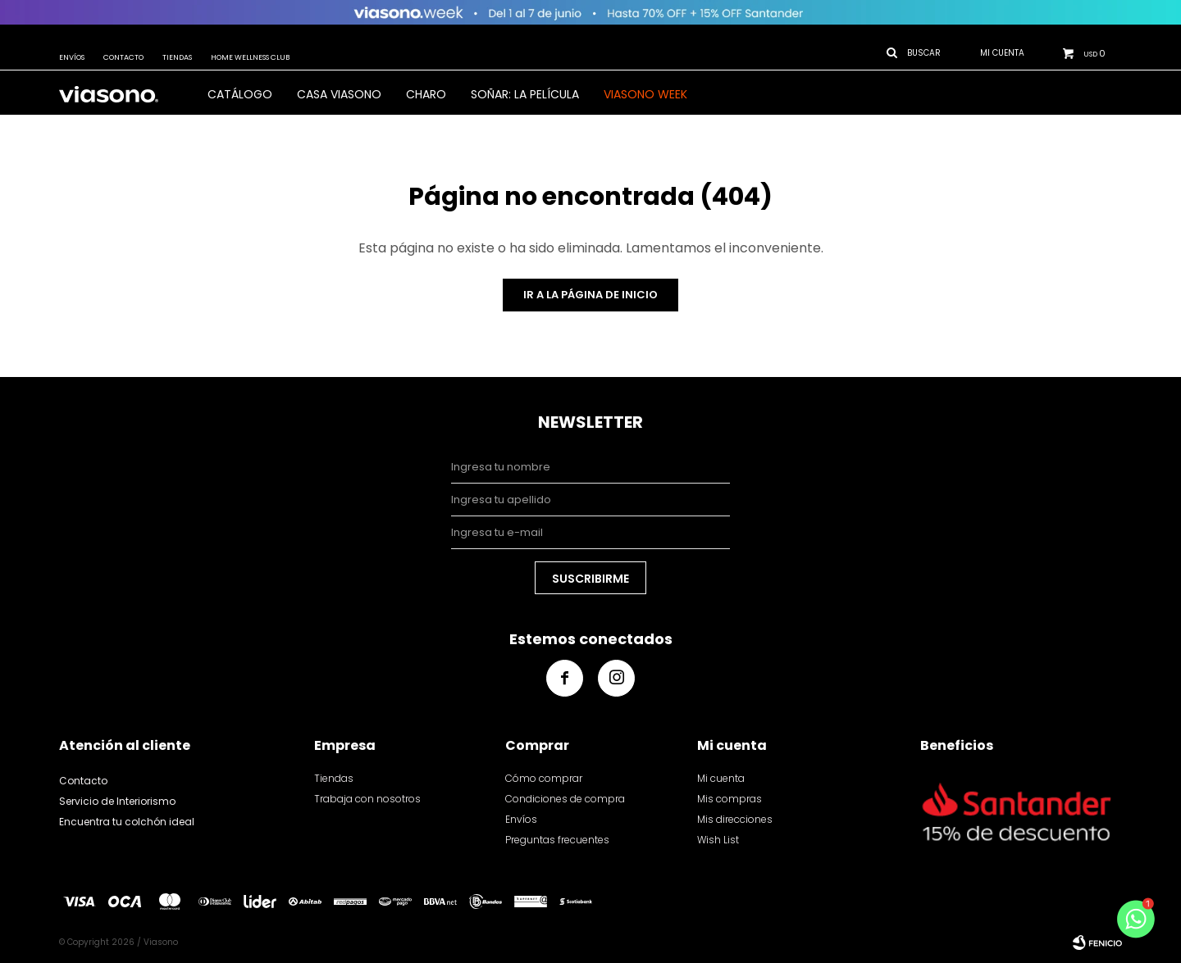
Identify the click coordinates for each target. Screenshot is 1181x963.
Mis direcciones (735, 819)
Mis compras (729, 799)
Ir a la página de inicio (590, 294)
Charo (426, 94)
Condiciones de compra (565, 799)
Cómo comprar (543, 778)
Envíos (71, 57)
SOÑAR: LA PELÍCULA (525, 94)
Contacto (123, 57)
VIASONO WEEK (645, 94)
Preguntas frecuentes (557, 840)
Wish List (718, 840)
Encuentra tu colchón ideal (126, 822)
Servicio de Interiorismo (117, 801)
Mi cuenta (721, 778)
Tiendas (177, 57)
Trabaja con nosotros (367, 799)
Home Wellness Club (250, 57)
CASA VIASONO (339, 94)
